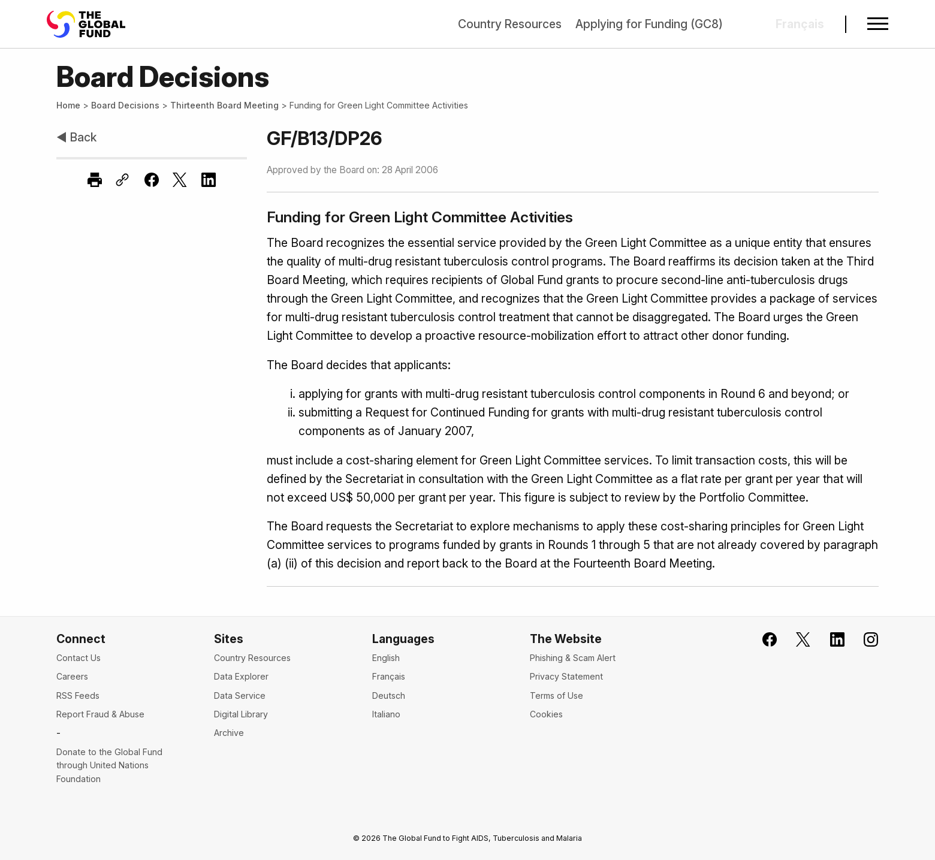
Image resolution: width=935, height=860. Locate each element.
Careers (72, 676)
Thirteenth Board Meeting (224, 105)
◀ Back (76, 137)
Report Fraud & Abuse (100, 714)
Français (388, 676)
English (386, 658)
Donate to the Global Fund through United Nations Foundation (109, 765)
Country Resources (510, 24)
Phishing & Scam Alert (573, 658)
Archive (229, 733)
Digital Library (241, 714)
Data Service (240, 695)
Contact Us (78, 658)
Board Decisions (125, 105)
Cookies (546, 714)
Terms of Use (556, 695)
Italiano (386, 714)
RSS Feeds (77, 695)
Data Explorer (241, 676)
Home (68, 105)
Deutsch (388, 695)
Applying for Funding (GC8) (649, 24)
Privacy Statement (566, 676)
